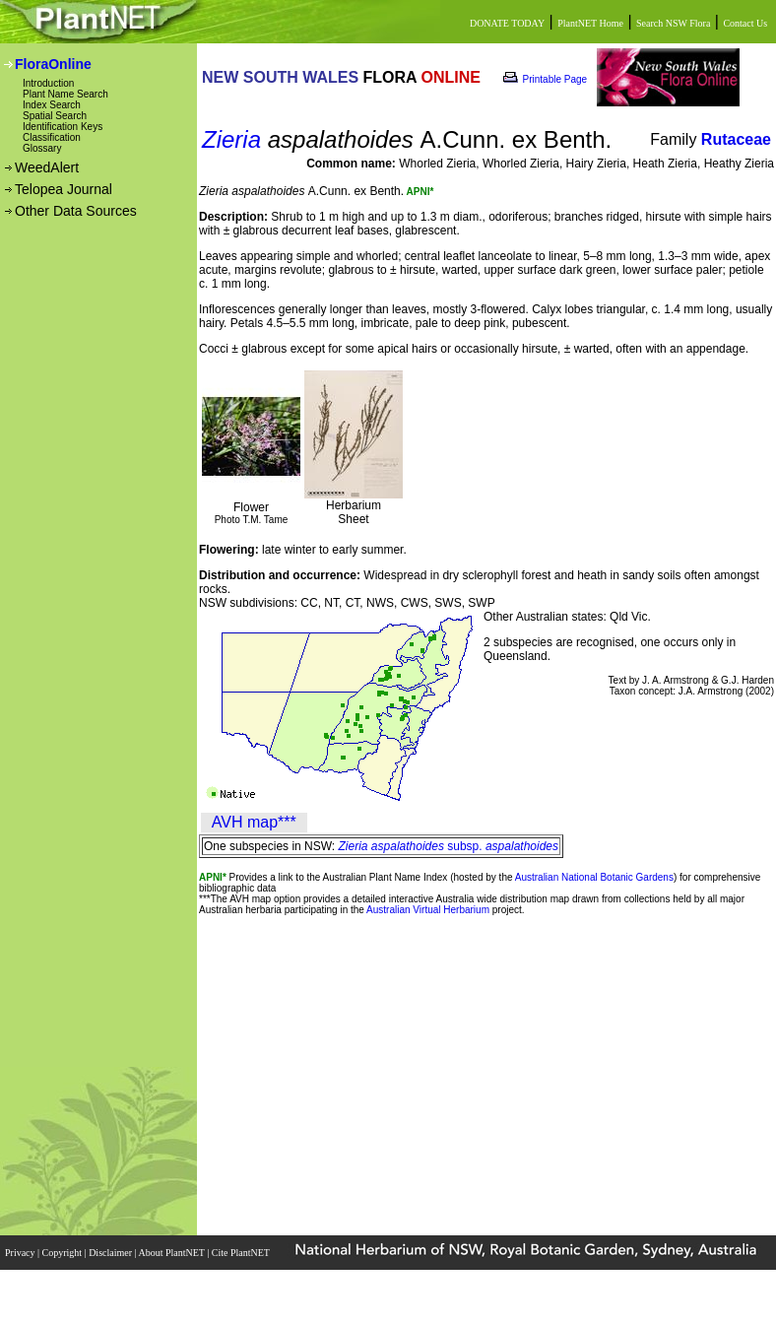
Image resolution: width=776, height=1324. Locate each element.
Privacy (21, 1252)
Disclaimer (111, 1252)
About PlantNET (172, 1252)
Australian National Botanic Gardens (594, 877)
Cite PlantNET (242, 1252)
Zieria (231, 139)
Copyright (63, 1252)
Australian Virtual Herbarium (427, 909)
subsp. (448, 846)
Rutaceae (736, 139)
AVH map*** (254, 822)
